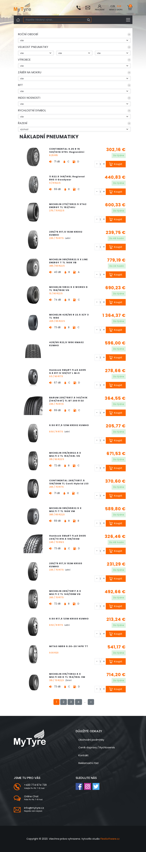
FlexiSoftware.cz (110, 839)
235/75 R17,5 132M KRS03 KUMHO (65, 565)
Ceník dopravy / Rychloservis (96, 747)
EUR (119, 6)
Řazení (22, 123)
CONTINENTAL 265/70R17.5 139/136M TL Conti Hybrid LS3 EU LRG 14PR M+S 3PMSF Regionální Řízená (69, 485)
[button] (74, 35)
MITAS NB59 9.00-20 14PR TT (68, 646)
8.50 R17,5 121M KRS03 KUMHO (69, 618)
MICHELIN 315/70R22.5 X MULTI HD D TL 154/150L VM (67, 675)
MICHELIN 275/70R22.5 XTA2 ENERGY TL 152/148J (67, 206)
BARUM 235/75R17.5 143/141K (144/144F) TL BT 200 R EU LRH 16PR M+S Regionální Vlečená (68, 402)
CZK (112, 6)
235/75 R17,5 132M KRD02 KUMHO (65, 233)
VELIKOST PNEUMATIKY (33, 47)
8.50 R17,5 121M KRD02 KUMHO (69, 425)
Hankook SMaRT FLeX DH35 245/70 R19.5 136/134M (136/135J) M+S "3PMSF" (67, 539)
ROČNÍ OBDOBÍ (28, 34)
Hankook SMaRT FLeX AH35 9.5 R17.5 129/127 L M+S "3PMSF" (67, 373)
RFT (20, 85)
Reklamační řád (88, 763)
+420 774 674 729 (35, 785)
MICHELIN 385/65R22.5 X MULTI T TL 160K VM (65, 509)
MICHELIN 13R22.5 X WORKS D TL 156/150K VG (68, 288)
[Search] (54, 19)
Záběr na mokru (29, 72)
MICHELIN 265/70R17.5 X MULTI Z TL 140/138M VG (65, 592)
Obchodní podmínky (91, 739)
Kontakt (83, 755)
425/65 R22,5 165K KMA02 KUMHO (66, 344)
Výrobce (24, 60)
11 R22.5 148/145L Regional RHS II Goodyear (67, 178)
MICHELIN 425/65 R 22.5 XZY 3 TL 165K (69, 316)
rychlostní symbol (32, 110)
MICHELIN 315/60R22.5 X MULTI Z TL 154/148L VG (65, 454)
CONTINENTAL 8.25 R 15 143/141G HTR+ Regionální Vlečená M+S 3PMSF (66, 152)
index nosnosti (29, 98)
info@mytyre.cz (34, 808)
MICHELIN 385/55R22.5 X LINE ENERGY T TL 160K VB (68, 261)
